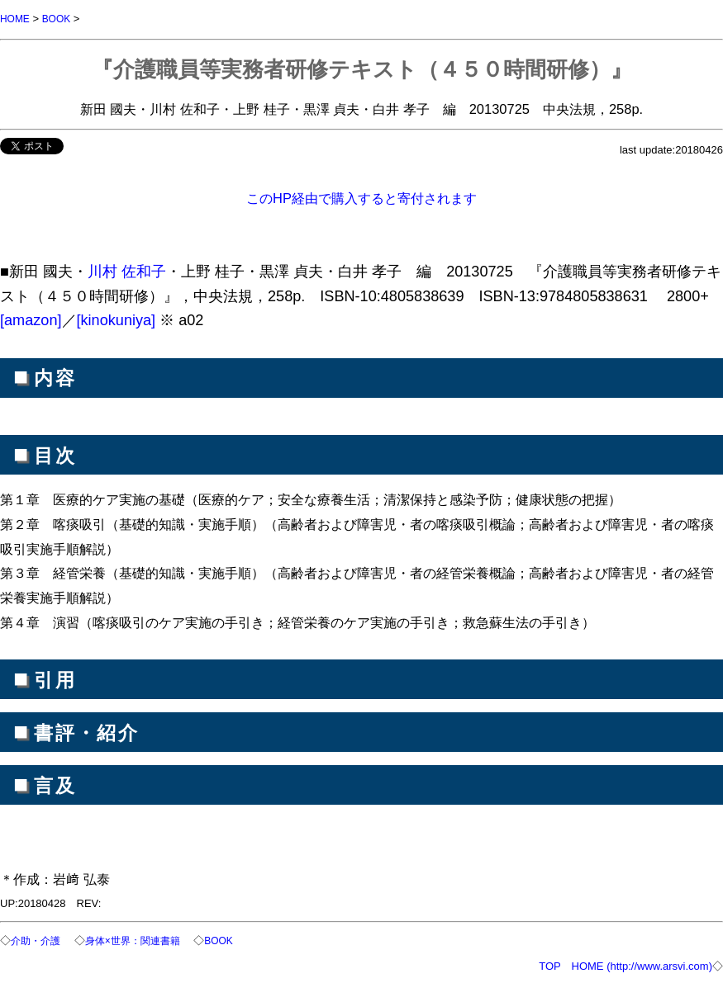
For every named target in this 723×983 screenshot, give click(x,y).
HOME (16, 18)
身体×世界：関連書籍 (141, 939)
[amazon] (31, 319)
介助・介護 (37, 939)
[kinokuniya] (116, 319)
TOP (549, 964)
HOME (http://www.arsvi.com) (642, 964)
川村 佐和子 (127, 270)
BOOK (60, 18)
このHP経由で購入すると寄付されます (361, 197)
